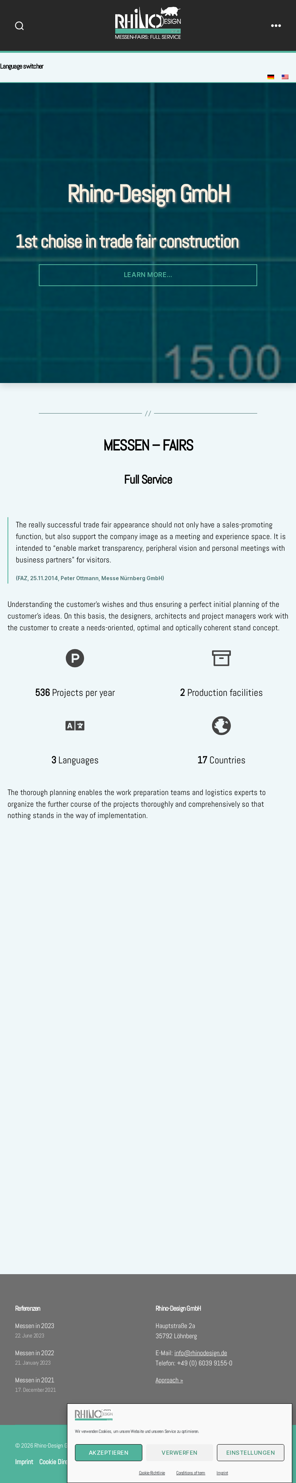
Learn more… (148, 275)
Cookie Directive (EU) (66, 1461)
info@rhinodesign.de (200, 1352)
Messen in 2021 (34, 1380)
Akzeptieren (109, 1470)
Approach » (169, 1380)
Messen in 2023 (34, 1325)
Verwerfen (180, 1470)
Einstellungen (250, 1470)
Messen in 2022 (34, 1352)
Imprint (24, 1461)
